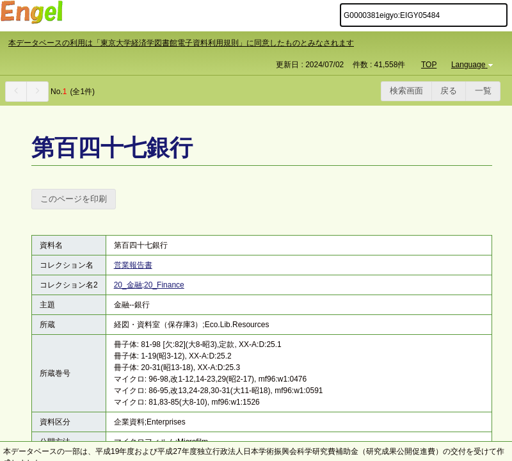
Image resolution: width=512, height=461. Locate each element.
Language (473, 64)
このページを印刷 (73, 199)
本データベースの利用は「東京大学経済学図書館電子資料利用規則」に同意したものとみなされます (181, 42)
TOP (428, 64)
